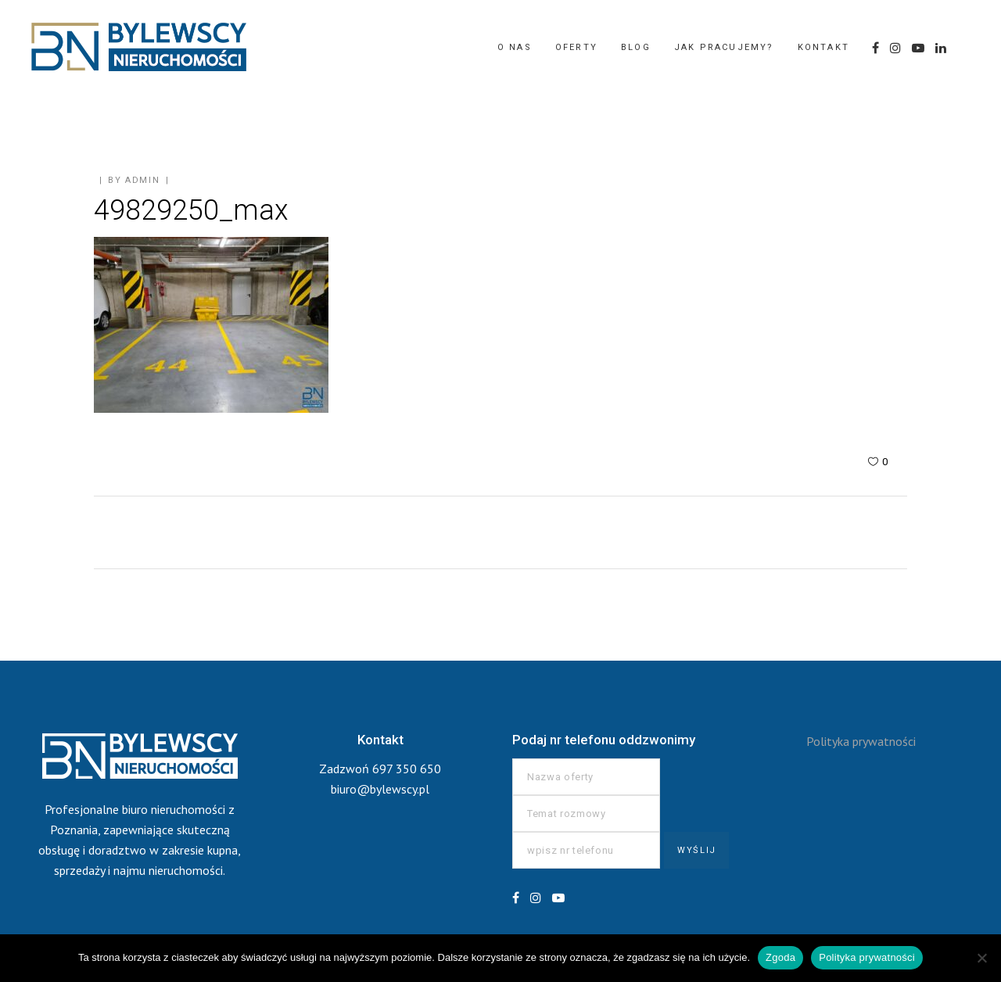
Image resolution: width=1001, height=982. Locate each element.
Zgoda (780, 957)
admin (142, 180)
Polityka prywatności (861, 741)
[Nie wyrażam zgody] (981, 958)
